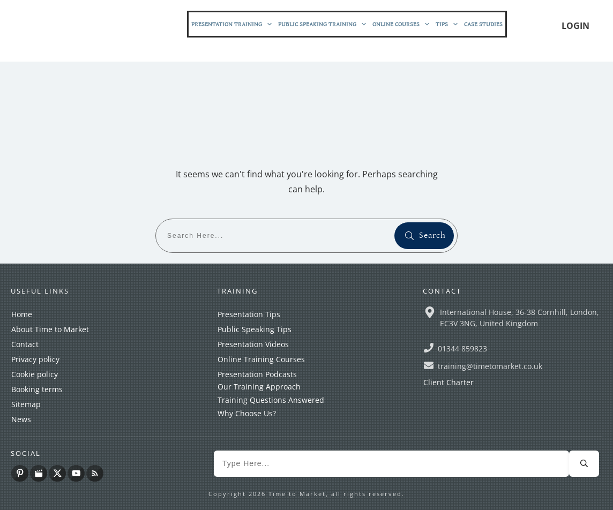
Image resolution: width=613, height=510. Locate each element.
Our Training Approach (259, 386)
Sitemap (26, 404)
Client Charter (448, 382)
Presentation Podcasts (257, 374)
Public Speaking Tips (254, 329)
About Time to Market (50, 329)
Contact (25, 344)
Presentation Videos (253, 344)
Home (21, 314)
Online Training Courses (261, 359)
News (21, 419)
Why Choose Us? (247, 413)
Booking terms (37, 389)
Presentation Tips (249, 314)
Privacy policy (35, 359)
